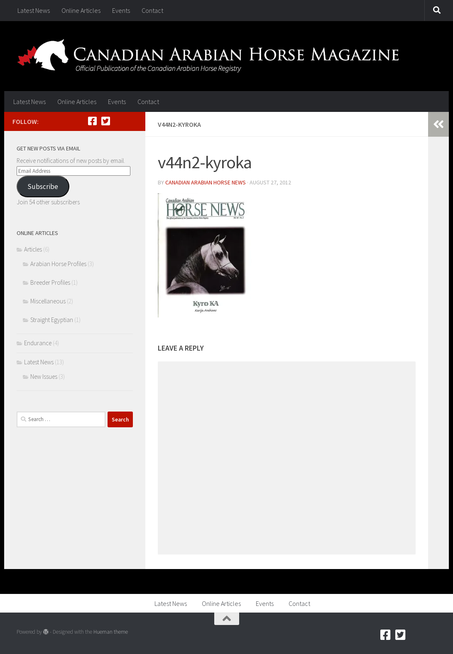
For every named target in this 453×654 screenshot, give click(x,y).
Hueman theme (110, 631)
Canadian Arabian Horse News (205, 182)
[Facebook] (92, 121)
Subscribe (42, 186)
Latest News (33, 10)
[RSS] (119, 121)
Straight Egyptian (51, 320)
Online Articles (80, 10)
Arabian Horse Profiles (58, 264)
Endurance (37, 343)
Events (121, 10)
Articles (33, 249)
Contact (152, 10)
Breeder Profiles (50, 282)
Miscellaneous (48, 301)
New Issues (43, 376)
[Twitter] (105, 121)
